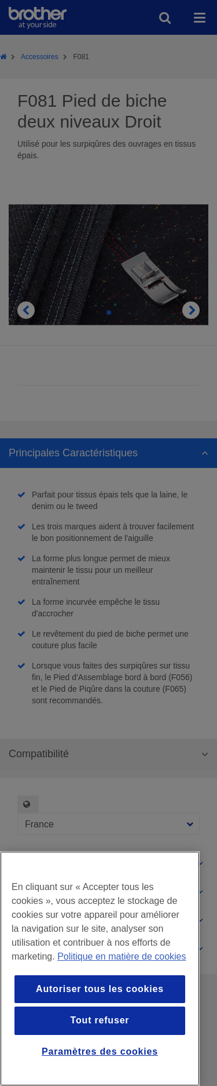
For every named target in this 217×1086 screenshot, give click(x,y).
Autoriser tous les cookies (100, 989)
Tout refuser (100, 1020)
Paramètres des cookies (100, 1051)
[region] (100, 968)
